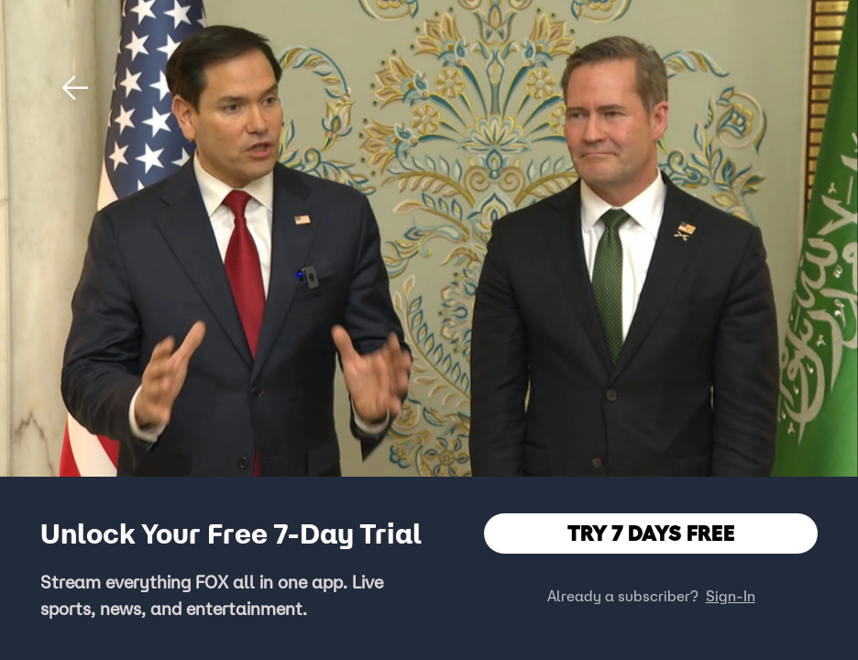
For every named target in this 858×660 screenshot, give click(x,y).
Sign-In (730, 596)
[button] (75, 88)
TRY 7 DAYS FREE (651, 533)
